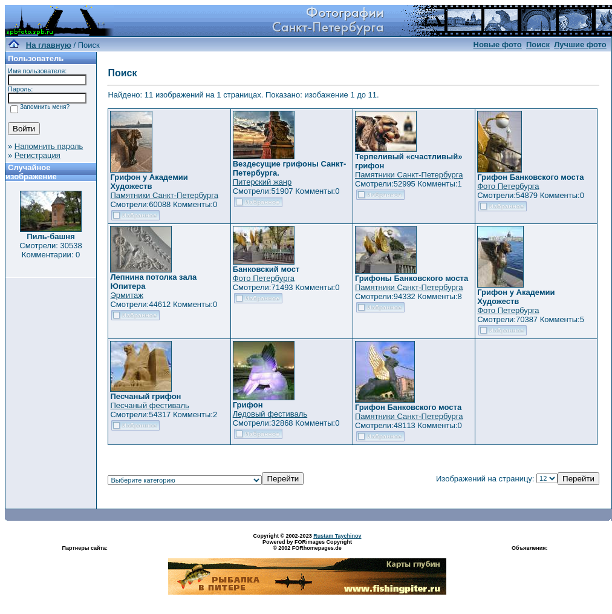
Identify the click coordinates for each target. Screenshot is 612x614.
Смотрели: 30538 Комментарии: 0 (50, 250)
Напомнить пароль (49, 146)
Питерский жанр (262, 182)
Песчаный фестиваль (149, 405)
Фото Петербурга (508, 186)
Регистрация (37, 155)
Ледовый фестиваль (270, 413)
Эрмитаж (126, 295)
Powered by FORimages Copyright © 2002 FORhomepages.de (307, 545)
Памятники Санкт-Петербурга (164, 195)
